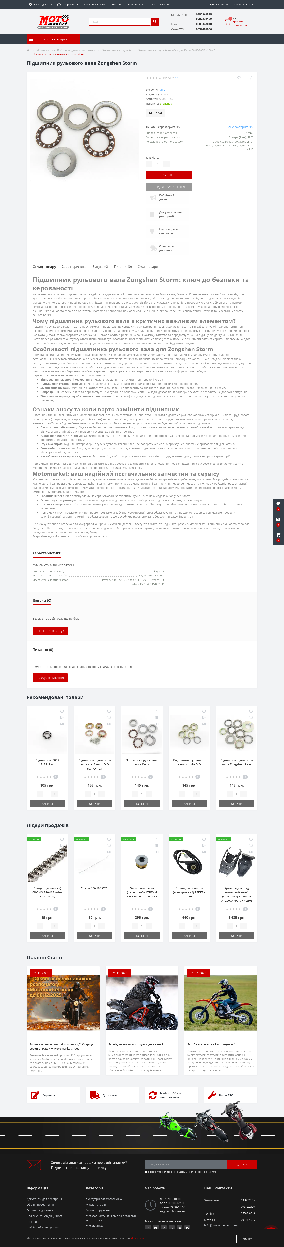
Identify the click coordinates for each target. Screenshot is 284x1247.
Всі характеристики (240, 127)
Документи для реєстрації (171, 213)
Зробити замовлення (240, 23)
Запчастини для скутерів (116, 50)
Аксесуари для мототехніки (104, 1198)
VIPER (163, 89)
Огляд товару (44, 265)
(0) (176, 78)
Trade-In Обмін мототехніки (170, 1094)
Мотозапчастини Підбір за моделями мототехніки (66, 50)
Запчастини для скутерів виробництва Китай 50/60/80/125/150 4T (176, 50)
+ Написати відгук (50, 630)
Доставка (110, 1094)
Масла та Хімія (96, 1204)
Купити (170, 175)
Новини (116, 4)
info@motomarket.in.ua (221, 1224)
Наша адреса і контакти (170, 230)
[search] (154, 22)
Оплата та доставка (167, 247)
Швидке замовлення (170, 186)
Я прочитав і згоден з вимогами (182, 1171)
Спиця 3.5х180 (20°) (94, 887)
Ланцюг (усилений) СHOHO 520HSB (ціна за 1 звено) (47, 891)
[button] (68, 4)
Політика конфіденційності (177, 1171)
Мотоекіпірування (98, 1209)
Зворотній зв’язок (94, 4)
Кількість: (152, 157)
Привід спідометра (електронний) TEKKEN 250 (189, 891)
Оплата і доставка (160, 4)
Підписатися (242, 1163)
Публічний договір (168, 196)
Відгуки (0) (100, 266)
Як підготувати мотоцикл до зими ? (135, 1043)
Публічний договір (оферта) (45, 1226)
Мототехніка (94, 1225)
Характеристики (74, 266)
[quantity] (47, 793)
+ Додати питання (50, 677)
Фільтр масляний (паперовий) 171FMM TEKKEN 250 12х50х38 (142, 891)
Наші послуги (135, 4)
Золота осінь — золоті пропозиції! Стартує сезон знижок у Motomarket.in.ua (62, 1046)
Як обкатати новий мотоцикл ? (211, 1043)
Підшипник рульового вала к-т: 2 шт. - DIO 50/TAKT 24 (94, 763)
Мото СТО (226, 1094)
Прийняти (247, 1239)
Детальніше (138, 1239)
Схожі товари (148, 266)
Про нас (32, 1221)
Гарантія (48, 1094)
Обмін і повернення (40, 1204)
